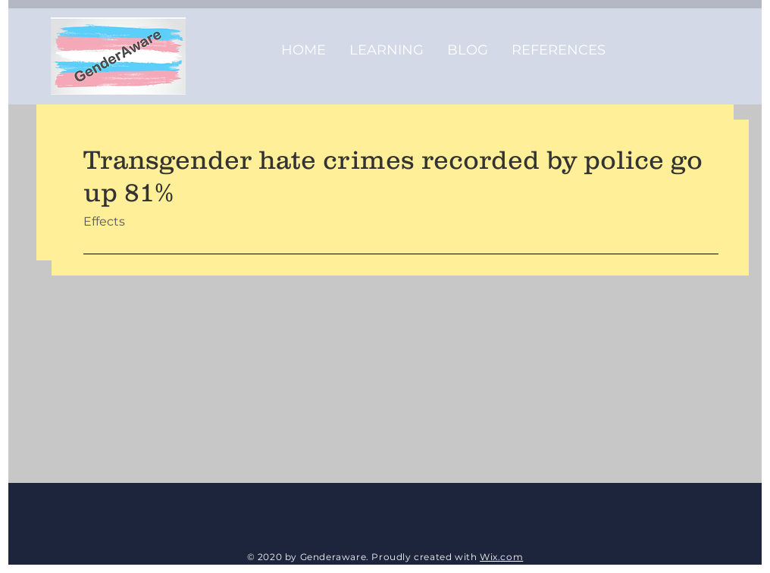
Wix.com (501, 556)
